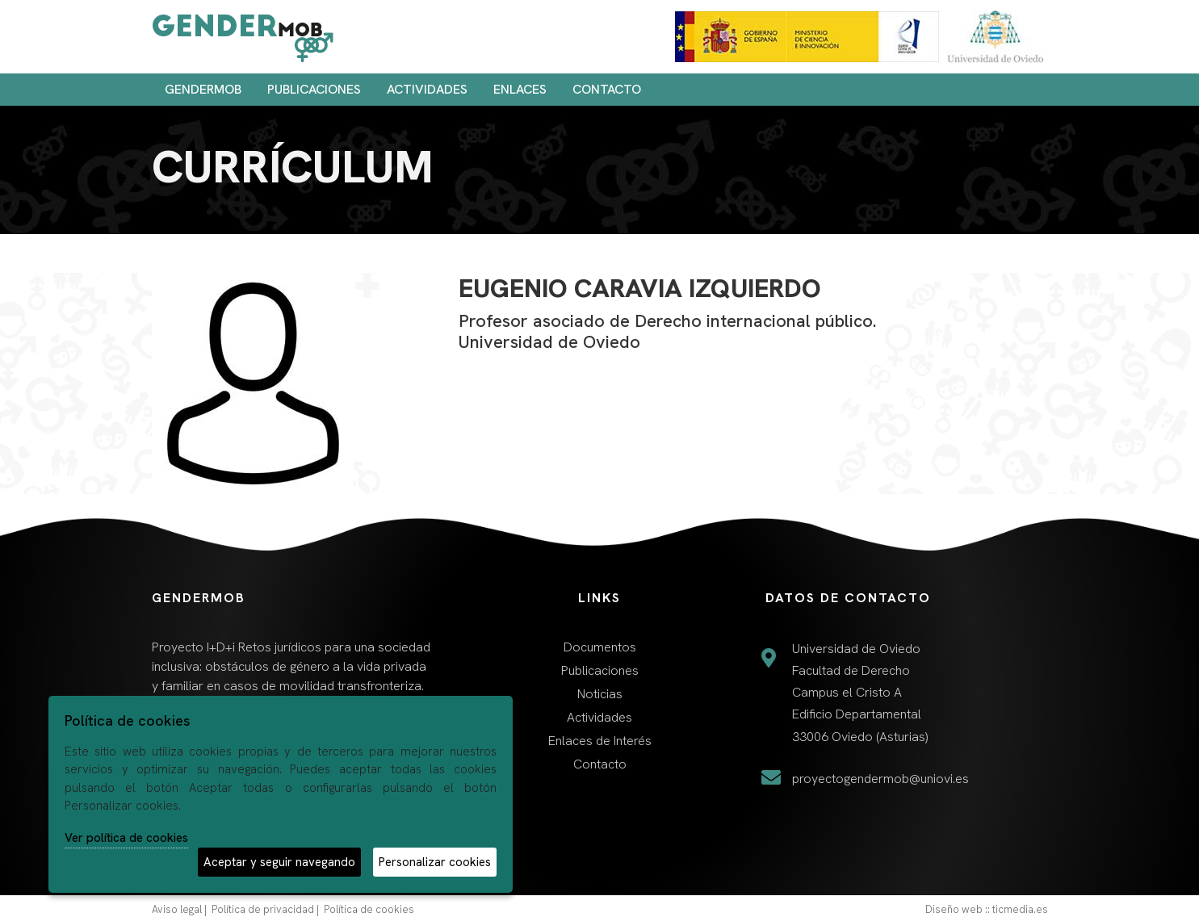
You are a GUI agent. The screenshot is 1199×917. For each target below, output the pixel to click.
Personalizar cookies (435, 862)
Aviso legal (177, 909)
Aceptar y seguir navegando (279, 862)
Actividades (427, 89)
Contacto (606, 89)
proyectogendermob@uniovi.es (880, 778)
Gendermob (203, 89)
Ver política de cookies (126, 838)
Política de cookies (369, 909)
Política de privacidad (263, 909)
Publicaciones (314, 89)
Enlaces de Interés (600, 740)
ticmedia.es (1020, 909)
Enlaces (520, 89)
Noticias (600, 693)
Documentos (600, 647)
